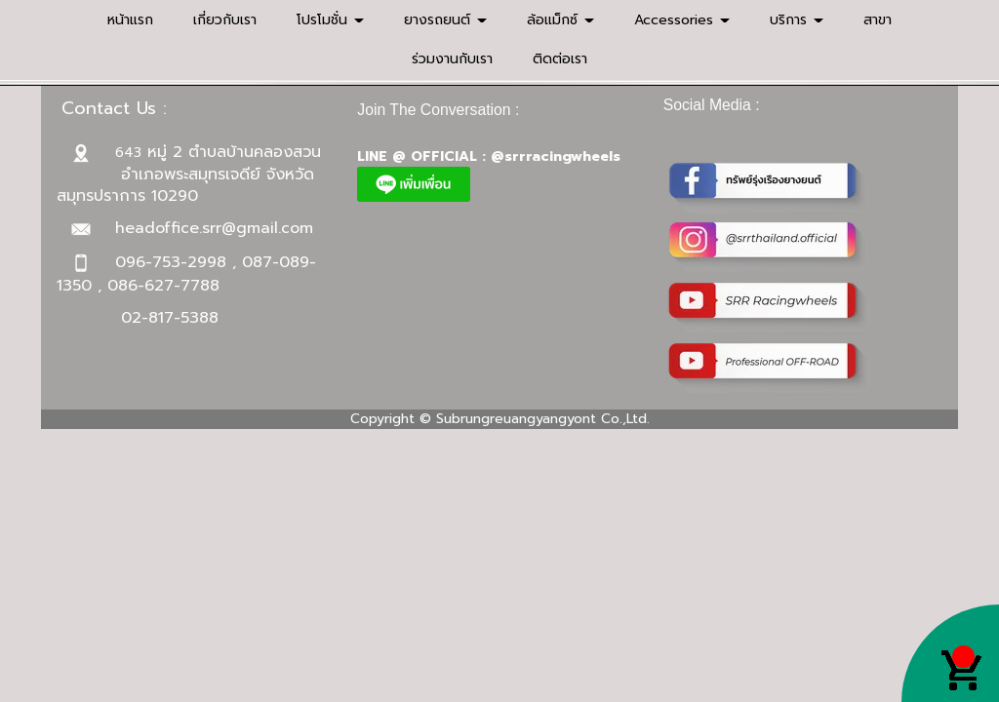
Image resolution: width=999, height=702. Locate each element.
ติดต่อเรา (560, 59)
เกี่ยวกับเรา (225, 20)
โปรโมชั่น (330, 20)
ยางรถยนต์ (445, 20)
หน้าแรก (130, 20)
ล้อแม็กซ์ (560, 20)
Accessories (682, 20)
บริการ (796, 20)
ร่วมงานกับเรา (452, 59)
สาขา (877, 20)
